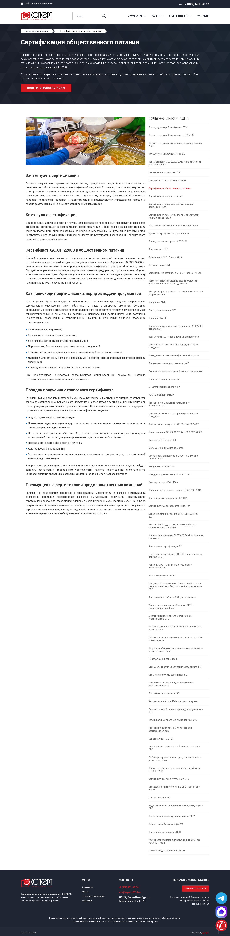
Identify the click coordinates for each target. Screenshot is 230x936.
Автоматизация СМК (160, 265)
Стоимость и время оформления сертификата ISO (175, 667)
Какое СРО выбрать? (160, 797)
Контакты (203, 16)
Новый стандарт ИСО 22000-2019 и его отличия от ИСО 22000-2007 (175, 163)
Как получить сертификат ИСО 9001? (168, 498)
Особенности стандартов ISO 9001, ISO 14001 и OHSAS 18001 (173, 457)
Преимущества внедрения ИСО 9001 (168, 241)
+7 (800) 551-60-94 (196, 4)
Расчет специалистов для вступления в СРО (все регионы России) (174, 841)
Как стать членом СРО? (161, 738)
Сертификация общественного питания (170, 188)
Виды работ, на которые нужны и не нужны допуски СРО (176, 807)
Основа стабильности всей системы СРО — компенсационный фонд (171, 606)
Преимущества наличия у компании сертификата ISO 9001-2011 (175, 769)
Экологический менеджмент (164, 379)
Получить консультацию (46, 87)
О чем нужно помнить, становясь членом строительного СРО (170, 617)
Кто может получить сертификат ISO (168, 675)
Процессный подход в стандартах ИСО (169, 363)
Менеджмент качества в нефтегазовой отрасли (174, 355)
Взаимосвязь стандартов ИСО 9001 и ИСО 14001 (174, 424)
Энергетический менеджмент (164, 387)
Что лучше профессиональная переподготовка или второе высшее (176, 293)
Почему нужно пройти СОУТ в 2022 (167, 154)
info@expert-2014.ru (130, 892)
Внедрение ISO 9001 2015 (162, 466)
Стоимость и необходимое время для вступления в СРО (176, 710)
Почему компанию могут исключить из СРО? (172, 816)
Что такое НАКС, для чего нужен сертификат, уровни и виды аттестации (172, 526)
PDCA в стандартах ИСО (161, 394)
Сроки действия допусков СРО (165, 832)
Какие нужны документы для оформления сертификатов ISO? (171, 684)
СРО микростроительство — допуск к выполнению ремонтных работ (175, 758)
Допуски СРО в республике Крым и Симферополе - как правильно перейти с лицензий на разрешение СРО (175, 586)
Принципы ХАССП (158, 318)
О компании (135, 16)
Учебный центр (178, 16)
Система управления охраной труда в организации (176, 371)
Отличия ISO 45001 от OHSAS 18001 (167, 180)
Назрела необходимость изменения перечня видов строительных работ (176, 649)
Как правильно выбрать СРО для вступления (172, 597)
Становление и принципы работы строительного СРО (174, 748)
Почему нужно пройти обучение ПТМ (168, 127)
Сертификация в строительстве (165, 196)
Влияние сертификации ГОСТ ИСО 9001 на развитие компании (176, 537)
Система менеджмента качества (166, 448)
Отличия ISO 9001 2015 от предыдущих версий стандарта (173, 415)
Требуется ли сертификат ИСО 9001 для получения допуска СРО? (175, 555)
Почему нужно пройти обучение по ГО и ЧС (171, 135)
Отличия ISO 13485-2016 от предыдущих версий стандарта (174, 346)
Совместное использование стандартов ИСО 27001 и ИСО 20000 (176, 327)
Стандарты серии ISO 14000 (163, 482)
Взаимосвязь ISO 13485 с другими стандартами (174, 336)
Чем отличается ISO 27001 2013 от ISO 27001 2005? (175, 432)
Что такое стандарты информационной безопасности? (169, 404)
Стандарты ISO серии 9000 (162, 440)
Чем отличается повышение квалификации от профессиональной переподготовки (173, 282)
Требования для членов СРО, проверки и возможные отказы (170, 729)
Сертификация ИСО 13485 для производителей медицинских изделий (174, 216)
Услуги (155, 16)
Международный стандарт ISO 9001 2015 (170, 474)
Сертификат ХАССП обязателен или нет (169, 506)
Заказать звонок (195, 888)
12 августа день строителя (163, 659)
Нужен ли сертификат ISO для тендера (169, 233)
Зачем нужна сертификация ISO (165, 546)
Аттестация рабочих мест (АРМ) (166, 824)
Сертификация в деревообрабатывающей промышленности (171, 205)
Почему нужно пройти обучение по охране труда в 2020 (175, 144)
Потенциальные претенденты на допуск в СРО (173, 720)
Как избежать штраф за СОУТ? (165, 172)
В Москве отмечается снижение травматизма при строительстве (175, 628)
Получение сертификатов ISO (164, 693)
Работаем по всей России (39, 3)
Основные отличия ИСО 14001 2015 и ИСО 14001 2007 (174, 515)
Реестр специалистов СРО (162, 310)
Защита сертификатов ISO (162, 575)
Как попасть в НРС (158, 249)
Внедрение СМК (157, 302)
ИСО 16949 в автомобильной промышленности (173, 225)
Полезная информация (93, 896)
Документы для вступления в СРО (167, 850)
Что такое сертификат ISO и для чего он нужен (173, 701)
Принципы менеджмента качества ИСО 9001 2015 (175, 490)
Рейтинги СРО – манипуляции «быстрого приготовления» (170, 566)
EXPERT (205, 933)
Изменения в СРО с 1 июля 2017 (165, 257)
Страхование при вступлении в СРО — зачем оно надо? (174, 788)
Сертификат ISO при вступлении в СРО (169, 779)
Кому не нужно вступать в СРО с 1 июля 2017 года (175, 273)
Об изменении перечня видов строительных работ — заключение (175, 639)
